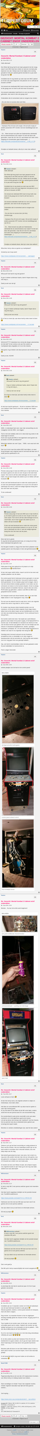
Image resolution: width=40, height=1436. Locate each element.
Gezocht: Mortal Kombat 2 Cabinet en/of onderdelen (20, 40)
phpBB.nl (26, 1432)
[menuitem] (6, 30)
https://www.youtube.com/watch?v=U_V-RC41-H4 (16, 1198)
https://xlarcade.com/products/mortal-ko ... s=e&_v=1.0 (18, 141)
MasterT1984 (4, 1363)
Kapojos (3, 49)
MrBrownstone (5, 1173)
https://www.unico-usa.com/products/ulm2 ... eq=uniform (18, 1399)
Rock (2, 154)
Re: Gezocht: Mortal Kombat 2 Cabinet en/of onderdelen (17, 161)
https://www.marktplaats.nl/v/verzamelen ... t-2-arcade (17, 324)
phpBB (14, 1430)
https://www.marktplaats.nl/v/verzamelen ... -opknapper (18, 256)
